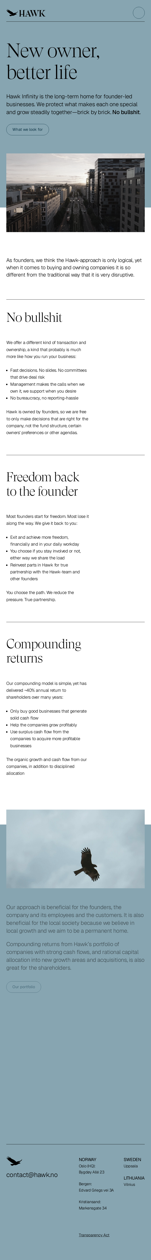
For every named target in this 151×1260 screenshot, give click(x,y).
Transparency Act (94, 1235)
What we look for (27, 129)
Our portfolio (23, 986)
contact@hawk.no (32, 1175)
